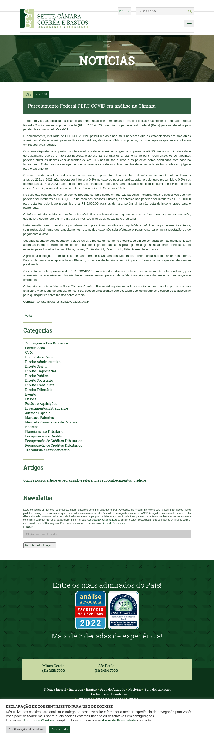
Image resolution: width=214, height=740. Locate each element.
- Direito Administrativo (42, 362)
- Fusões (29, 399)
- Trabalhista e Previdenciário (46, 450)
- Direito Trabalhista (38, 385)
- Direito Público (36, 375)
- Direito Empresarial (39, 371)
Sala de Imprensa (158, 689)
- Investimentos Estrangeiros (45, 408)
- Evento (29, 394)
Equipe (91, 689)
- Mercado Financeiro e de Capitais (50, 422)
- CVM (28, 352)
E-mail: (28, 527)
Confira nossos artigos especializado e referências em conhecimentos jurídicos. (85, 480)
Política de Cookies (38, 720)
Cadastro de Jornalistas (109, 694)
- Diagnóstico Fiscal (38, 357)
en (127, 11)
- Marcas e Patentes (38, 417)
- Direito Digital (35, 366)
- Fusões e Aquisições (40, 403)
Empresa (76, 689)
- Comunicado (34, 348)
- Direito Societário (38, 380)
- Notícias (30, 427)
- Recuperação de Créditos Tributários (52, 441)
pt (121, 11)
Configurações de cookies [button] (26, 729)
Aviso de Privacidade (119, 720)
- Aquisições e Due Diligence (45, 343)
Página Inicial (55, 689)
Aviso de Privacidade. (114, 523)
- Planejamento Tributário (43, 431)
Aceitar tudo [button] (59, 729)
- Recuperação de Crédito (42, 436)
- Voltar (28, 315)
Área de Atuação (112, 689)
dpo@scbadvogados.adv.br (102, 519)
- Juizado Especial (37, 413)
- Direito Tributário (38, 389)
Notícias (135, 689)
